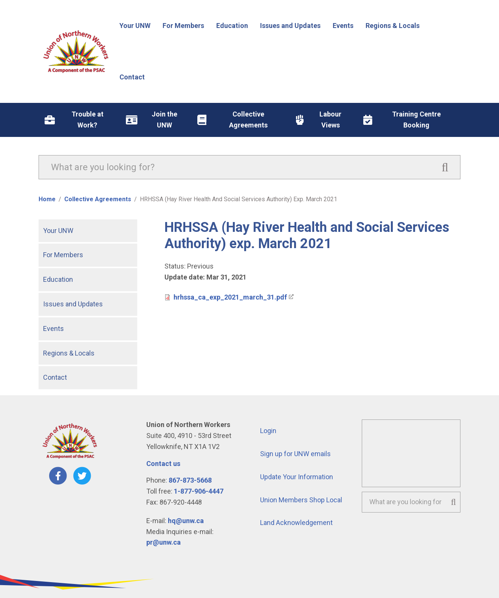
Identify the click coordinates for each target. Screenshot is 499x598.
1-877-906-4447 (198, 491)
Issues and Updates (73, 304)
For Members (63, 255)
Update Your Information (296, 477)
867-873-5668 (190, 480)
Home (47, 199)
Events (53, 328)
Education (58, 279)
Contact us (163, 464)
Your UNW (58, 231)
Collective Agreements (97, 199)
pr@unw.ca (163, 542)
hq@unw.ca (186, 521)
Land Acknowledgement (296, 523)
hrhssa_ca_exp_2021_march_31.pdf (230, 297)
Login (268, 431)
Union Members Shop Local (301, 500)
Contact (55, 377)
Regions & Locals (69, 353)
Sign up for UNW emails (295, 454)
